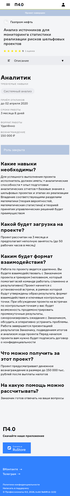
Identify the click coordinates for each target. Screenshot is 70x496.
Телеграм (12, 474)
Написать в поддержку (16, 488)
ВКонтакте (13, 469)
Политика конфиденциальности (21, 484)
